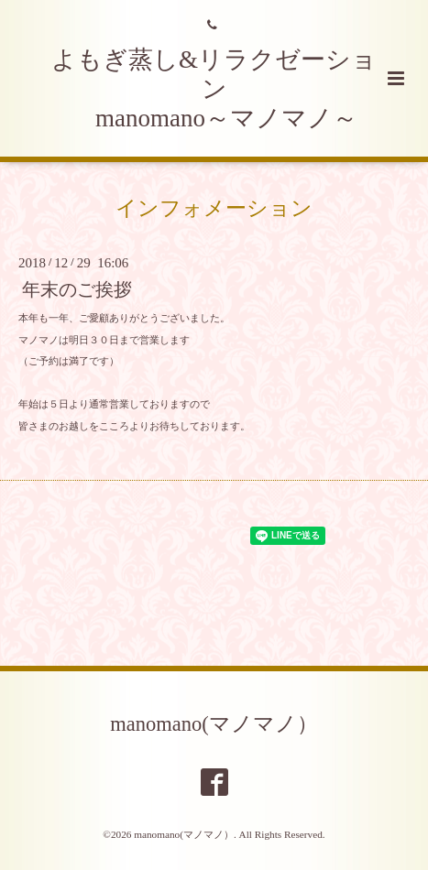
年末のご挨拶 (77, 289)
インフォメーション (214, 208)
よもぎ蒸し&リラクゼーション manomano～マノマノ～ (214, 89)
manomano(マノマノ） (213, 723)
